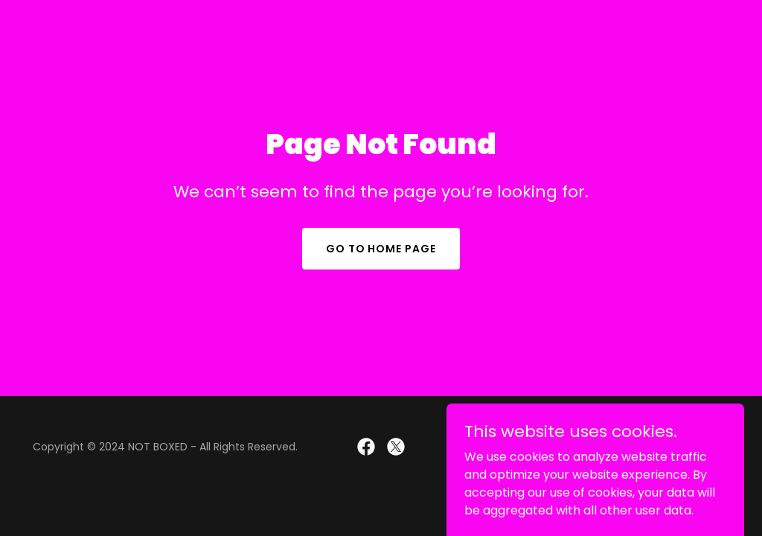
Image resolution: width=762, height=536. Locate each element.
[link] (366, 447)
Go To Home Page (381, 248)
